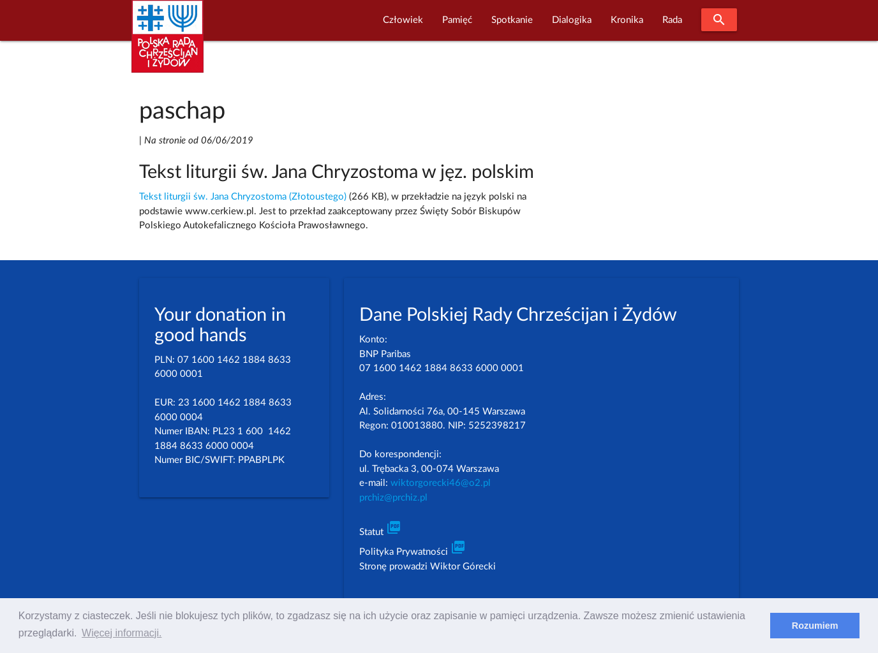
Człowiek (403, 20)
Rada (672, 20)
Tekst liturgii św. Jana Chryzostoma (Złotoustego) (242, 197)
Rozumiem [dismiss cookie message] (815, 625)
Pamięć (457, 20)
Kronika (627, 20)
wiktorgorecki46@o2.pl (441, 483)
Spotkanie (512, 20)
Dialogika (572, 20)
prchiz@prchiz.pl (393, 498)
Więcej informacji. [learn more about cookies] (121, 632)
